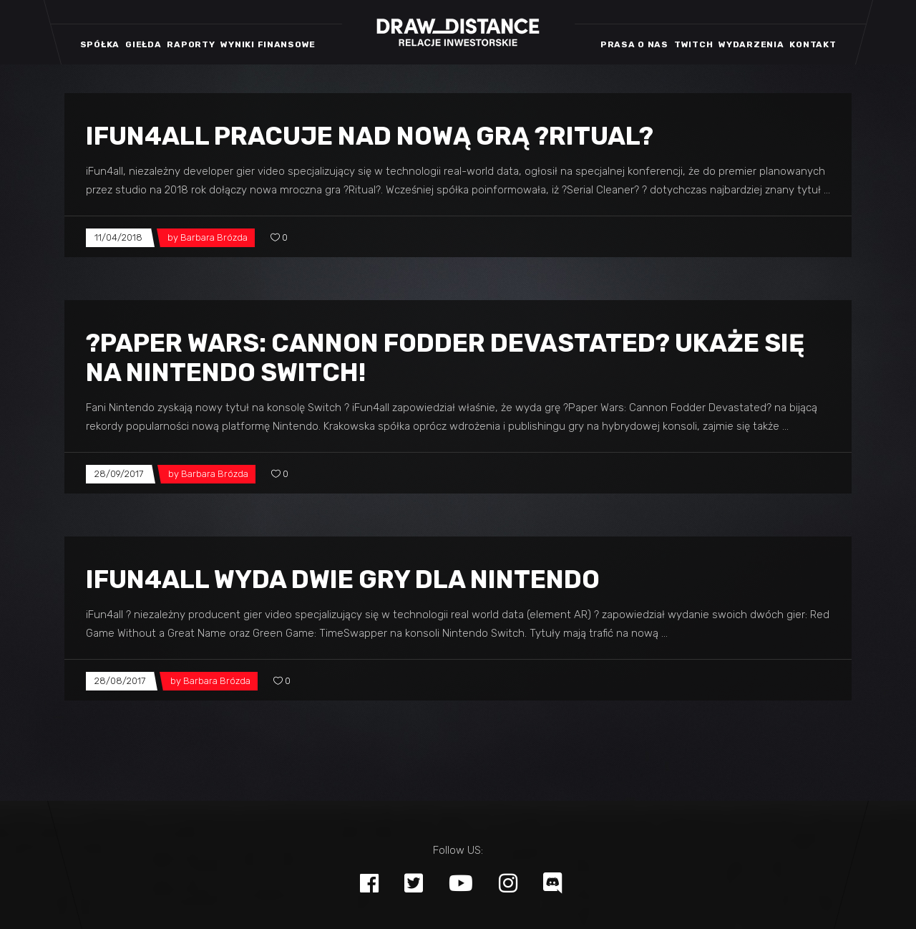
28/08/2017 (119, 680)
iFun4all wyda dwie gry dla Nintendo (343, 579)
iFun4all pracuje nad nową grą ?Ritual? (369, 136)
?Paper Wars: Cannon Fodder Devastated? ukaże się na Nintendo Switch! (445, 358)
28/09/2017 (118, 473)
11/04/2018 (118, 237)
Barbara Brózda (214, 237)
